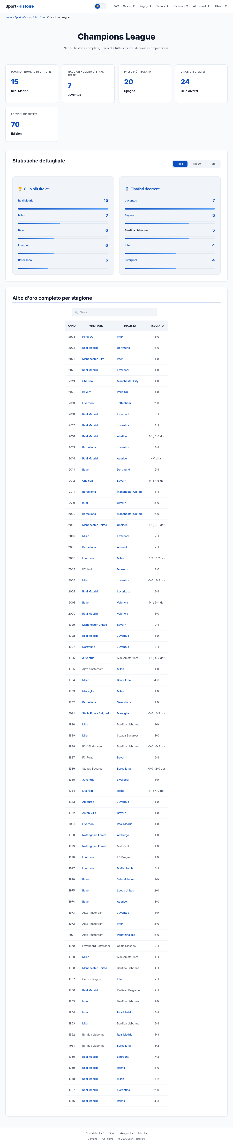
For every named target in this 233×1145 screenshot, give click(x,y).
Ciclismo (179, 6)
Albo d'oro (39, 17)
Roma (120, 790)
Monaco (122, 569)
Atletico (122, 436)
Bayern (22, 230)
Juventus (131, 200)
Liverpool (24, 245)
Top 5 (180, 163)
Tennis (160, 6)
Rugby (144, 6)
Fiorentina (123, 1090)
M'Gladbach (125, 868)
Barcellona (25, 260)
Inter (128, 245)
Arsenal (122, 547)
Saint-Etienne (125, 879)
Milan (21, 215)
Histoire (142, 1133)
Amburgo (88, 802)
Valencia (122, 602)
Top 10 (197, 163)
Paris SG (87, 336)
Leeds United (125, 890)
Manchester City (93, 359)
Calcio (127, 6)
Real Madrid (26, 200)
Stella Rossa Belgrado (96, 713)
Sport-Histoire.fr (95, 1133)
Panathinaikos (126, 934)
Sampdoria (124, 702)
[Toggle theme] (100, 6)
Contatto (92, 1138)
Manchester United (129, 491)
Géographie (126, 1133)
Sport (19, 6)
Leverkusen (124, 591)
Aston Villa (89, 813)
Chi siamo (108, 1138)
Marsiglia (88, 691)
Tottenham (124, 403)
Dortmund (123, 348)
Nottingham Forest (94, 835)
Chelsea (87, 381)
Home (8, 17)
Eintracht (123, 1056)
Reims (121, 1067)
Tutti (212, 163)
